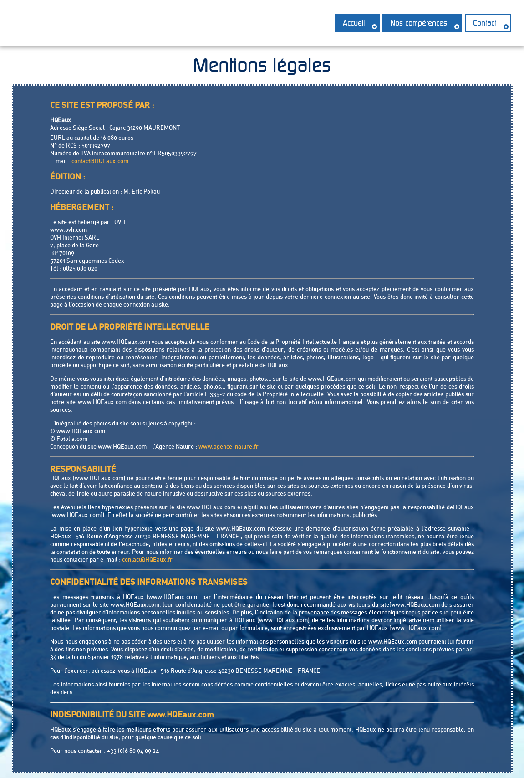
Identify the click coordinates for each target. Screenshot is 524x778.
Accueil (354, 23)
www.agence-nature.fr (228, 446)
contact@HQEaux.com (99, 160)
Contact (484, 23)
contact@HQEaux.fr (147, 559)
